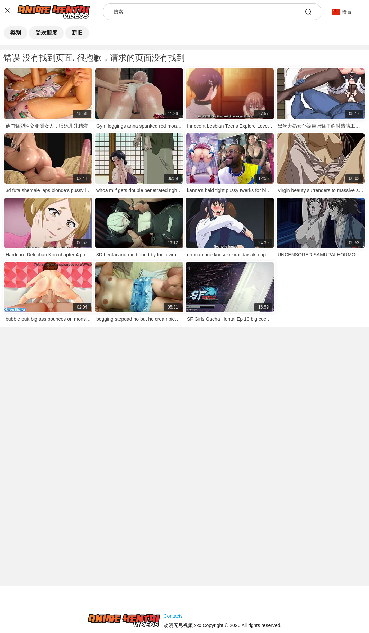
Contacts (173, 616)
